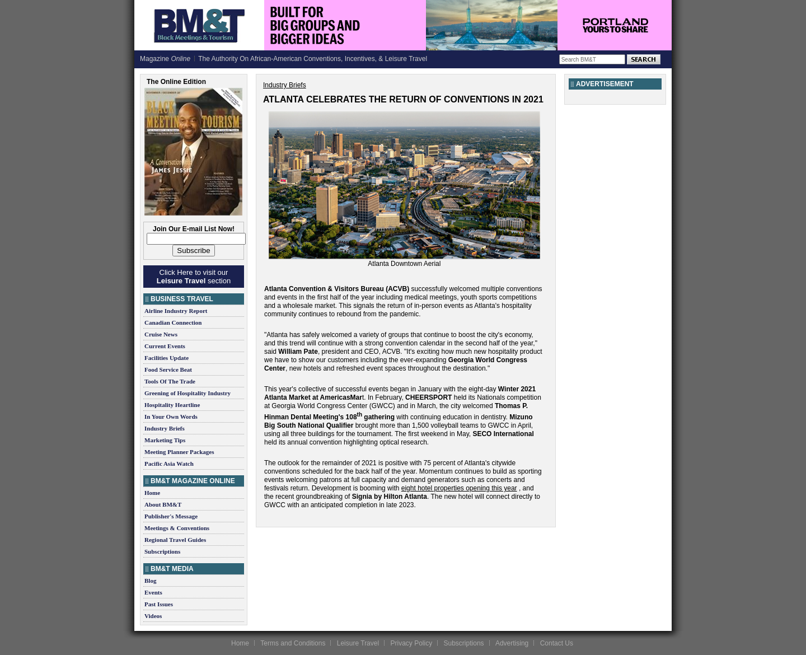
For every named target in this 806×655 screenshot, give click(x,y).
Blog (150, 580)
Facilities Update (166, 357)
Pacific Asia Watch (169, 463)
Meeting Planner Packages (179, 451)
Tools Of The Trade (169, 381)
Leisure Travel (358, 643)
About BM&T (162, 504)
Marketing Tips (164, 440)
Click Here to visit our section (194, 276)
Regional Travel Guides (175, 539)
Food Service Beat (168, 369)
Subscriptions (162, 551)
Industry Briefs (164, 428)
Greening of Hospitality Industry (187, 393)
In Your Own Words (171, 416)
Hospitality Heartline (172, 404)
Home (152, 492)
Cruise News (160, 334)
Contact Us (556, 643)
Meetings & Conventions (176, 528)
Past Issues (158, 604)
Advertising (511, 643)
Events (153, 592)
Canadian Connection (173, 322)
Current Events (164, 346)
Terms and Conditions (292, 643)
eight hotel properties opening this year (459, 488)
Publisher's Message (171, 516)
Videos (153, 615)
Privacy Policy (411, 643)
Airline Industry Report (175, 310)
